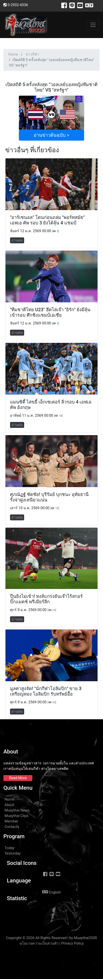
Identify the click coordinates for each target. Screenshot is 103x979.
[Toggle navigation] (93, 24)
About (9, 805)
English (51, 891)
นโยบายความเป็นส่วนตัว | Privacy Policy (51, 943)
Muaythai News (17, 810)
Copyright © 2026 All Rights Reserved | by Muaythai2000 (51, 938)
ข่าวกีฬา (32, 54)
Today (9, 848)
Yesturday (13, 853)
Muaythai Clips (16, 816)
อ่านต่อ (17, 240)
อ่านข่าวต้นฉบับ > (51, 135)
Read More (18, 778)
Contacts (12, 827)
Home (13, 54)
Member (11, 821)
